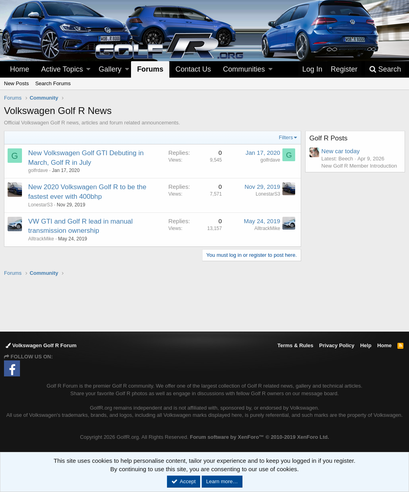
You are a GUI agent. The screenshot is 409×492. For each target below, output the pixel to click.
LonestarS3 (40, 205)
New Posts (16, 83)
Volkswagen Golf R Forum (41, 345)
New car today (341, 151)
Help (365, 345)
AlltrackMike (41, 239)
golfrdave (38, 170)
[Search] (385, 69)
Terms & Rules (295, 345)
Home (19, 69)
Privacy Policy (336, 345)
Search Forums (53, 83)
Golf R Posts (328, 138)
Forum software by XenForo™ (259, 437)
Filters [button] (286, 137)
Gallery (110, 69)
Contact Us (193, 69)
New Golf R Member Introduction (359, 166)
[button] (88, 69)
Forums (150, 69)
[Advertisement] (204, 304)
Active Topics (62, 69)
